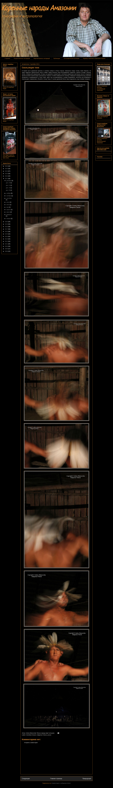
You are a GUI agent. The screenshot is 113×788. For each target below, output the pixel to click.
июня (8, 204)
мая (7, 207)
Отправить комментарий (31, 742)
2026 (6, 166)
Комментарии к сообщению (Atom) (61, 783)
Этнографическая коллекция (71, 58)
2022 (6, 176)
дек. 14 (8, 187)
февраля (9, 214)
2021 (6, 178)
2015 (6, 234)
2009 (6, 248)
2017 (6, 229)
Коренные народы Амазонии (38, 8)
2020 (6, 221)
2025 (6, 168)
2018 (6, 226)
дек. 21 (8, 185)
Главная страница (56, 778)
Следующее (26, 778)
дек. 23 (8, 182)
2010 (6, 246)
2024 (6, 171)
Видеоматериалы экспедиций (42, 58)
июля (8, 202)
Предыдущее (87, 778)
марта (8, 212)
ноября (8, 193)
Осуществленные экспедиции (22, 58)
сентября (9, 198)
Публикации (56, 58)
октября (8, 196)
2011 (6, 244)
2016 (6, 231)
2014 (6, 236)
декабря (8, 180)
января (8, 218)
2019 (6, 224)
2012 (6, 241)
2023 (6, 173)
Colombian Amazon (31, 735)
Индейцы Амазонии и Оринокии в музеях (94, 58)
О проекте (7, 58)
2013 (6, 239)
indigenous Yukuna (42, 735)
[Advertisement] (56, 760)
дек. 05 (8, 190)
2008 (6, 251)
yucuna (49, 735)
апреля (8, 209)
